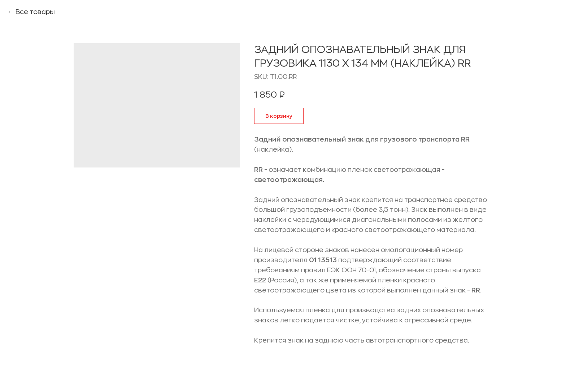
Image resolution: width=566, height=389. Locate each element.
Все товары (35, 12)
